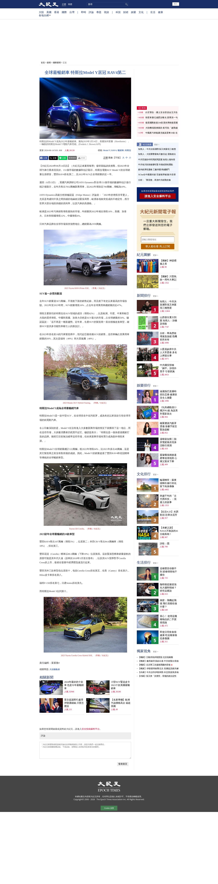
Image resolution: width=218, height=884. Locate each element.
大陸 (41, 12)
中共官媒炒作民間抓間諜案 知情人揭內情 (156, 159)
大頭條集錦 (54, 669)
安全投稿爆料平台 (91, 729)
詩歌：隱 (164, 543)
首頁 (43, 62)
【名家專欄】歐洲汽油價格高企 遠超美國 (120, 702)
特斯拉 (128, 150)
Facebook (43, 158)
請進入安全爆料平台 (158, 196)
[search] (107, 4)
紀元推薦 (147, 144)
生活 (152, 12)
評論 (91, 12)
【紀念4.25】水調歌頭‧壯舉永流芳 (169, 513)
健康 (160, 12)
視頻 (106, 12)
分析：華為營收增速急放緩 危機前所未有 (168, 336)
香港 (56, 12)
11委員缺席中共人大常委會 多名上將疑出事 (168, 352)
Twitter (53, 158)
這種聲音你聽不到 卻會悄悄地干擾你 (168, 571)
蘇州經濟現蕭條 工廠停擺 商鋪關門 (153, 169)
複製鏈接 (72, 157)
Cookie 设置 (109, 808)
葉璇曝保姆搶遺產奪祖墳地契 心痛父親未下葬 (168, 458)
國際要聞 (57, 62)
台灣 (71, 12)
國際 (64, 12)
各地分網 (45, 16)
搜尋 (126, 4)
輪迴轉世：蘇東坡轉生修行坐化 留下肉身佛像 (168, 483)
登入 (175, 4)
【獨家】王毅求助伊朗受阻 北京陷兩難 (155, 657)
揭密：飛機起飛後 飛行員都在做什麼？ (168, 603)
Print (81, 158)
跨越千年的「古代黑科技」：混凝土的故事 (168, 499)
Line (62, 158)
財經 (125, 12)
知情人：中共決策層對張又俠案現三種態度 (168, 304)
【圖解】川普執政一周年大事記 (168, 278)
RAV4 (114, 150)
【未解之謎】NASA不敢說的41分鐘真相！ (169, 530)
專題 (98, 12)
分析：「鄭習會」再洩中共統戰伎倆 (154, 180)
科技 (118, 12)
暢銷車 (121, 150)
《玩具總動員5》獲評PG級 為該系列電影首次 (169, 410)
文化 (141, 12)
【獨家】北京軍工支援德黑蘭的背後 (154, 665)
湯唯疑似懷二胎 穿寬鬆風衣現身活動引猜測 (168, 442)
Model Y (106, 150)
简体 (110, 157)
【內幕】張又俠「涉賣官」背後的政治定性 (157, 676)
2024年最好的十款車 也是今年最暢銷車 (74, 685)
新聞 (49, 62)
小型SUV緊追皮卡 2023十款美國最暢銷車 (120, 685)
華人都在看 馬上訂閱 (157, 246)
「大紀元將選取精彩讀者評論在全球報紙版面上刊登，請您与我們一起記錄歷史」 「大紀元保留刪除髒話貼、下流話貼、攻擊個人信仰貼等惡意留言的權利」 (85, 750)
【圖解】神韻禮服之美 (168, 262)
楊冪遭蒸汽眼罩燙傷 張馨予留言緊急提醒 (168, 426)
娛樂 (133, 12)
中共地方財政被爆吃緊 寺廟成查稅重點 (155, 164)
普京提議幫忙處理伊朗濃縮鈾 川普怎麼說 (74, 702)
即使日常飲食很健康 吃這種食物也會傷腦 (168, 635)
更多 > (156, 144)
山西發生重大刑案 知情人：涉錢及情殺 (168, 320)
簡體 (70, 4)
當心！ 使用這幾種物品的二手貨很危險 (168, 619)
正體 (64, 4)
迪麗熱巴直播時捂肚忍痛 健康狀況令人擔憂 (168, 394)
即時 (83, 12)
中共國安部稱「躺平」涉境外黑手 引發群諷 (168, 368)
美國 (48, 12)
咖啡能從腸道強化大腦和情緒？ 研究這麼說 (168, 587)
